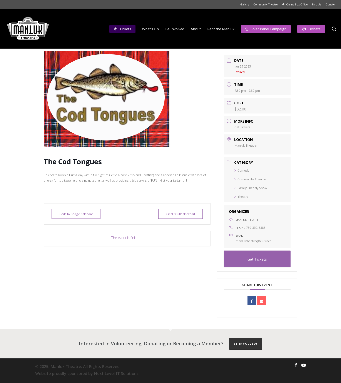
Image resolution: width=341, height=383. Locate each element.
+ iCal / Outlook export (180, 214)
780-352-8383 (256, 227)
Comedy (241, 170)
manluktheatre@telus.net (253, 241)
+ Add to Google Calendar (76, 214)
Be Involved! (245, 344)
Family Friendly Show (250, 188)
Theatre (241, 197)
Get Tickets (242, 127)
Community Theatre (250, 179)
